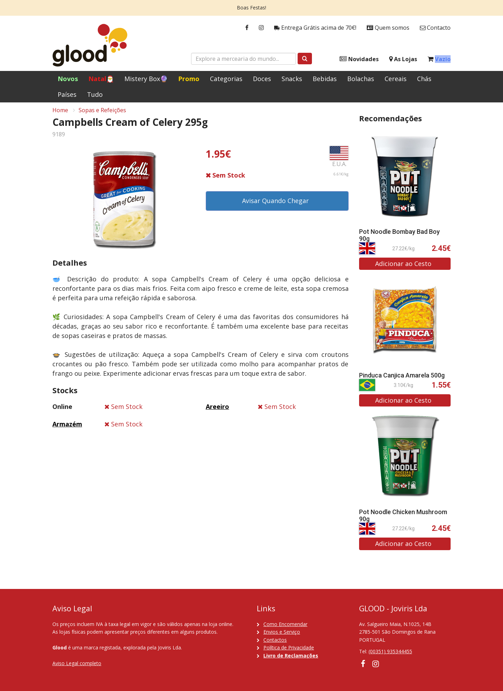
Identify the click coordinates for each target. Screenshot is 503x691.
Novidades (359, 59)
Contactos (275, 639)
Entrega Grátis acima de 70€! (315, 28)
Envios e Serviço (281, 631)
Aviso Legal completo (76, 663)
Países (67, 94)
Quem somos (388, 28)
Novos (68, 78)
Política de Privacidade (288, 647)
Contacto (435, 28)
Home (60, 114)
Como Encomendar (285, 624)
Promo (188, 78)
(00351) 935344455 (390, 651)
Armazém (67, 428)
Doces (262, 78)
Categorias (226, 78)
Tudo (95, 94)
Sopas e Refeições (102, 114)
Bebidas (325, 78)
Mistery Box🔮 (146, 78)
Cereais (396, 78)
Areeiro (217, 410)
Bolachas (360, 78)
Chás (424, 78)
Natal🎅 (101, 78)
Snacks (292, 78)
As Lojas (403, 59)
